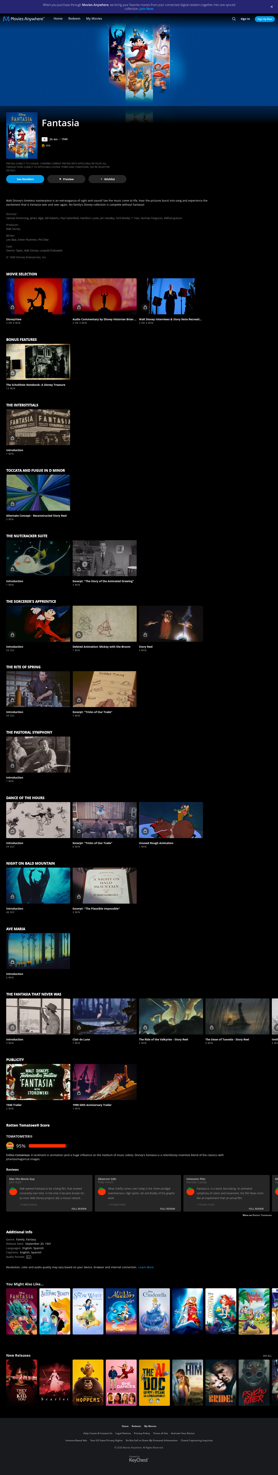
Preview (66, 179)
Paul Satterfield (69, 218)
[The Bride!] (220, 1383)
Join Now (146, 9)
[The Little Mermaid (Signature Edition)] (220, 1311)
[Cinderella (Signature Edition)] (154, 1311)
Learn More (146, 1267)
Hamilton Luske (89, 218)
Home (58, 18)
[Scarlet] (54, 1383)
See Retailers (25, 179)
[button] (38, 296)
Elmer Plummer (27, 239)
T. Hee (135, 218)
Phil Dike (43, 239)
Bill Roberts (52, 218)
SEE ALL (267, 1355)
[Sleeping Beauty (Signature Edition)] (54, 1311)
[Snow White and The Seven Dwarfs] (88, 1311)
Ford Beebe (123, 218)
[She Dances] (121, 1383)
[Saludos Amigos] (254, 1311)
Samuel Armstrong (17, 218)
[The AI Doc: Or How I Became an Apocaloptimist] (154, 1383)
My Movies (94, 18)
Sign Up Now (265, 19)
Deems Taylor (14, 250)
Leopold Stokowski (51, 250)
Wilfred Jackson (173, 218)
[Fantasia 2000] (21, 1311)
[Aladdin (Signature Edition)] (121, 1311)
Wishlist (107, 179)
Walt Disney (13, 229)
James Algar (37, 218)
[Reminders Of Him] (187, 1383)
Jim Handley (107, 218)
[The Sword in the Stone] (187, 1311)
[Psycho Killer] (254, 1383)
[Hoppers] (88, 1383)
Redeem (74, 18)
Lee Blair (11, 239)
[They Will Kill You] (21, 1383)
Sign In (245, 19)
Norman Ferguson (151, 218)
